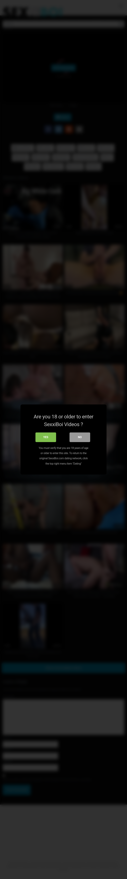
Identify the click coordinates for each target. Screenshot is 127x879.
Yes (45, 437)
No (80, 437)
